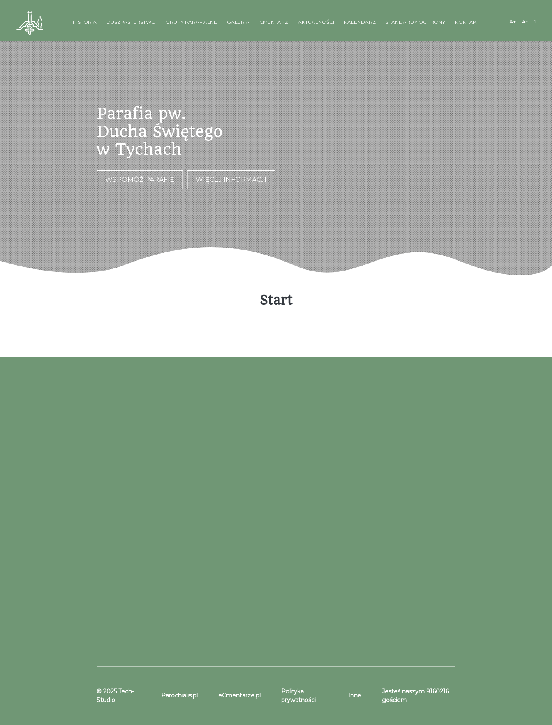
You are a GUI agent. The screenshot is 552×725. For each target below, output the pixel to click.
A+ (512, 21)
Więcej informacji (231, 180)
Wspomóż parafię (139, 180)
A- (525, 21)
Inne (354, 695)
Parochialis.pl (179, 695)
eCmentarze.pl (239, 695)
